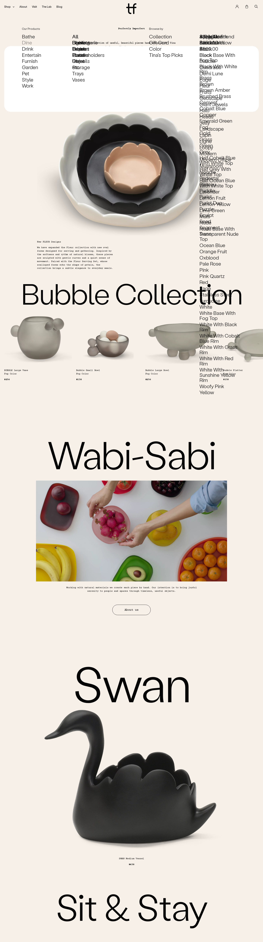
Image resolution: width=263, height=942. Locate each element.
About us (131, 626)
